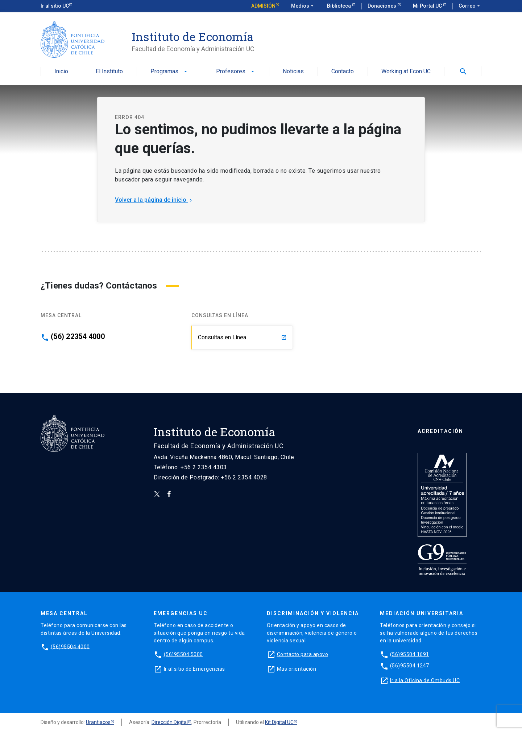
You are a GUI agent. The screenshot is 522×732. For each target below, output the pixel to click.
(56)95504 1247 (409, 665)
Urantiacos (98, 722)
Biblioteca (339, 6)
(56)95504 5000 (183, 654)
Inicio (61, 72)
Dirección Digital (170, 722)
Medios (303, 6)
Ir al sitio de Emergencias (194, 668)
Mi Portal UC (428, 6)
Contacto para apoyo (302, 654)
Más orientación (296, 668)
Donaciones (382, 6)
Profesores (236, 72)
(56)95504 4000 (70, 646)
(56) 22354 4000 (78, 336)
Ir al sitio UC (55, 6)
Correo (470, 6)
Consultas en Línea (242, 337)
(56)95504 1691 (409, 654)
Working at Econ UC (406, 72)
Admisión (263, 6)
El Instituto (109, 72)
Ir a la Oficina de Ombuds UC (425, 680)
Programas (169, 72)
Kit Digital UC (279, 722)
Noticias (293, 72)
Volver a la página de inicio (154, 199)
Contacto (342, 72)
